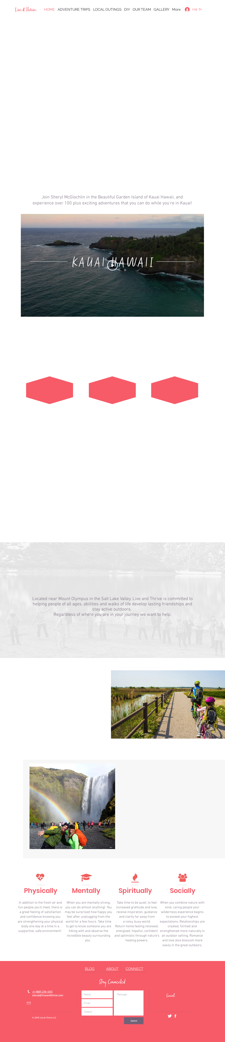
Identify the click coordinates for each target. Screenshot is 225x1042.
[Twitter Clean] (169, 1016)
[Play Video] (112, 265)
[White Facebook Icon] (175, 1016)
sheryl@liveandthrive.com (47, 995)
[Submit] (133, 1020)
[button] (74, 9)
